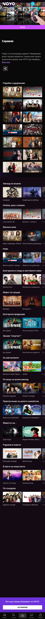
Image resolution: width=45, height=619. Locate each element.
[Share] (5, 68)
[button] (4, 615)
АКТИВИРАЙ (22, 607)
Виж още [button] (6, 62)
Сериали (7, 41)
